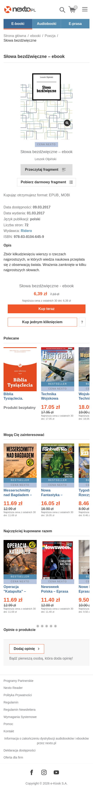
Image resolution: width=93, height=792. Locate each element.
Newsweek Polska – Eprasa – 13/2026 (54, 591)
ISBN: (9, 237)
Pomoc (8, 724)
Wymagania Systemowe (20, 717)
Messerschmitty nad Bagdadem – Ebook (18, 494)
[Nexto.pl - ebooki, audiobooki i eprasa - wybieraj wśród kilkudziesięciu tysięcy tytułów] (20, 9)
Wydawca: (12, 231)
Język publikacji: (17, 219)
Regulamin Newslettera (20, 709)
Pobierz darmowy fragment (43, 182)
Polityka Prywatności (18, 695)
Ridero (26, 231)
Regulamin (11, 702)
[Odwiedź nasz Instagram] (43, 772)
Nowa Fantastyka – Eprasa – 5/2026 (54, 494)
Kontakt (9, 731)
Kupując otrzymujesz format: (26, 195)
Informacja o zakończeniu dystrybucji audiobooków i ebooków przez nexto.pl (46, 741)
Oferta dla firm (13, 757)
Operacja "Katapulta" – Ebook (15, 591)
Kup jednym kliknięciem (42, 322)
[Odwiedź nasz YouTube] (56, 772)
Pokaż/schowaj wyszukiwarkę (62, 10)
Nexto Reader (13, 688)
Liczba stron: (14, 225)
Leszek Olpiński (45, 159)
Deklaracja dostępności (20, 750)
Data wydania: (15, 213)
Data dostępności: (18, 207)
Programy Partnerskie (18, 681)
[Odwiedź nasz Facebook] (31, 772)
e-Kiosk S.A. (59, 783)
